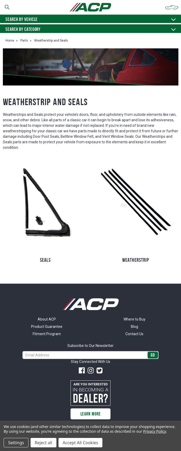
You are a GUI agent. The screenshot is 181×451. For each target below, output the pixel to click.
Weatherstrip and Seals (51, 40)
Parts (24, 40)
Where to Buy (134, 319)
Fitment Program (47, 334)
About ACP (47, 319)
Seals (45, 260)
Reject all (43, 443)
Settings (16, 443)
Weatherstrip (135, 260)
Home (9, 40)
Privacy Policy (154, 431)
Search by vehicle (90, 19)
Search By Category (90, 29)
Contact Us (134, 334)
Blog (134, 326)
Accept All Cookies (80, 443)
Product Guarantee (46, 326)
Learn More (90, 413)
